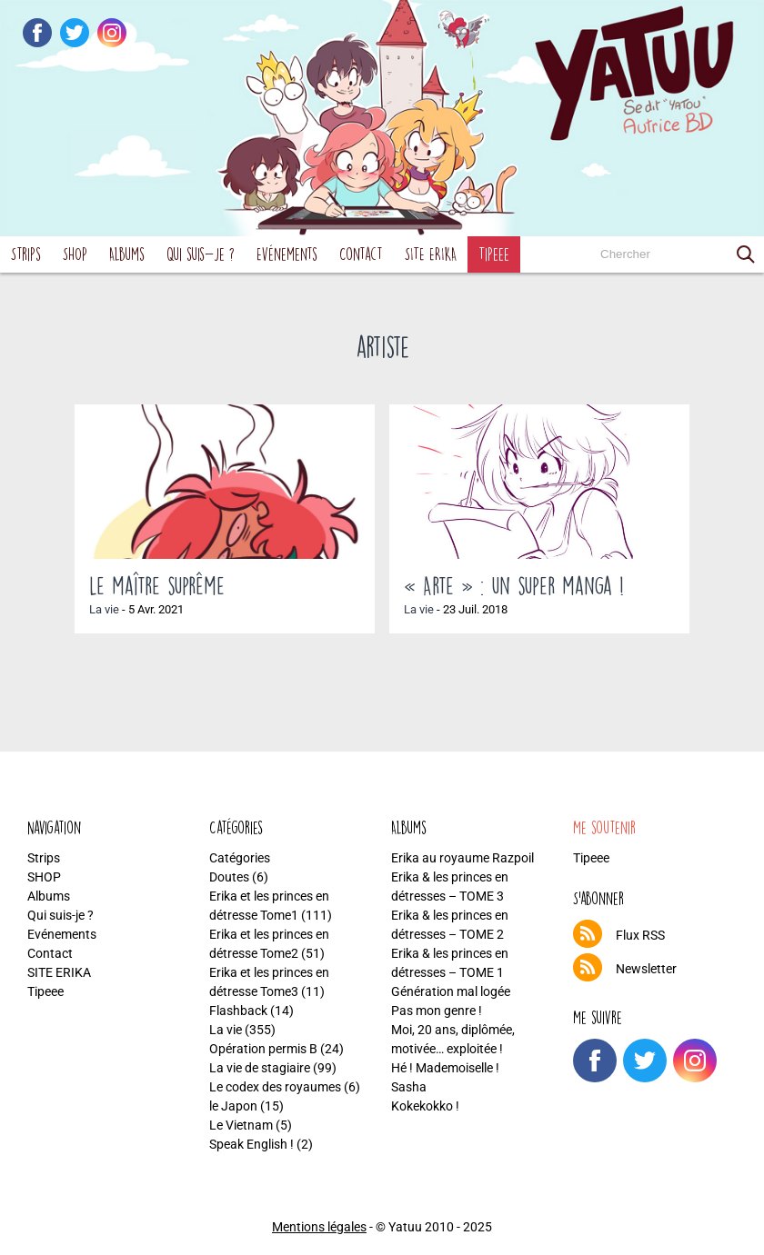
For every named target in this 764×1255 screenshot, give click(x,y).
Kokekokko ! (425, 1106)
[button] (746, 254)
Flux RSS (640, 935)
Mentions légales (319, 1227)
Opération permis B (263, 1048)
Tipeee (493, 254)
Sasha (409, 1087)
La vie (104, 609)
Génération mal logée (450, 991)
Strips (26, 254)
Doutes (229, 877)
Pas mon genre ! (436, 1010)
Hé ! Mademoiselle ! (445, 1068)
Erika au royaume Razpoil (462, 858)
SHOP (75, 254)
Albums (127, 254)
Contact (361, 254)
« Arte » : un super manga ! (514, 585)
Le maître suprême (157, 585)
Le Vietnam (241, 1125)
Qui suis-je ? (200, 254)
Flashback (238, 1010)
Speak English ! (251, 1144)
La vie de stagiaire (259, 1068)
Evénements (286, 254)
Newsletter (646, 968)
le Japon (233, 1106)
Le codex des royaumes (275, 1087)
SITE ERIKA (431, 254)
